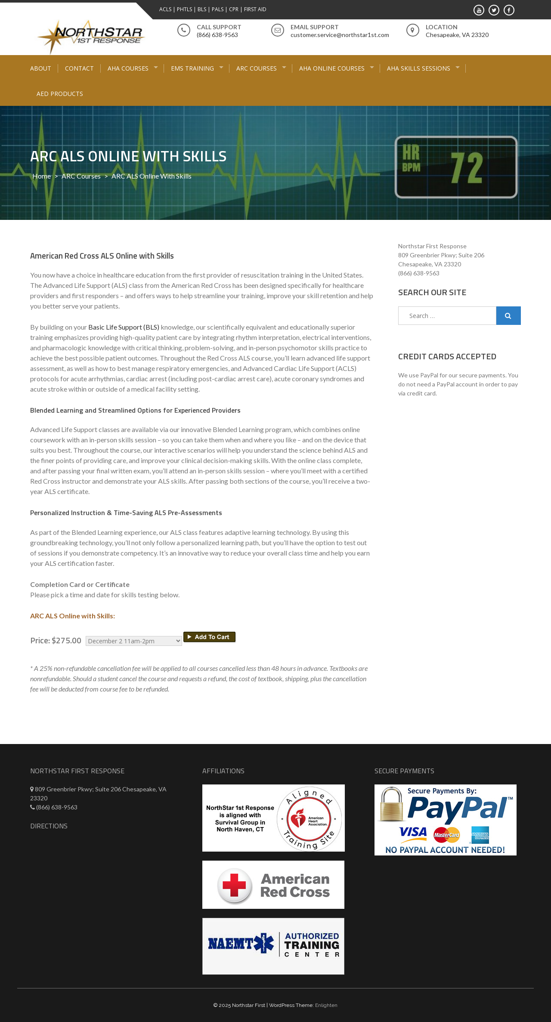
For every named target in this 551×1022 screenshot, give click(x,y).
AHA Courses (128, 68)
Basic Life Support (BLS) (123, 327)
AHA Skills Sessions (418, 68)
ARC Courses (256, 68)
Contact (79, 68)
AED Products (60, 94)
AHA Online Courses (332, 68)
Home (41, 176)
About (40, 68)
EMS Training (192, 68)
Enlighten (326, 1005)
